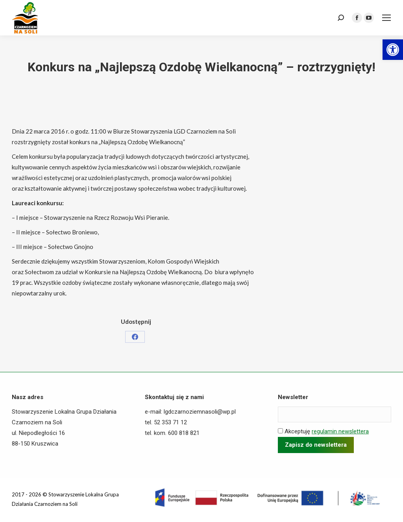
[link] (393, 49)
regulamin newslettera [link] (340, 431)
